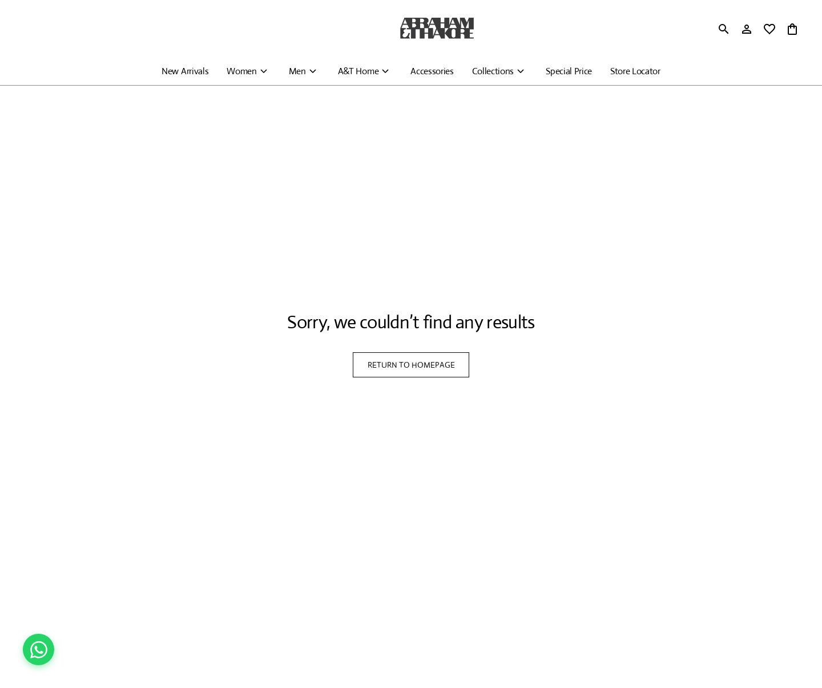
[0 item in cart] (792, 29)
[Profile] (747, 29)
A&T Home (358, 71)
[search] (724, 29)
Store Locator (635, 71)
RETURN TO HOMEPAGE (411, 365)
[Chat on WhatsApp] (38, 649)
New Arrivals (185, 71)
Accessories (431, 71)
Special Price (569, 71)
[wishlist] (769, 29)
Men (297, 71)
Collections (493, 71)
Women (241, 71)
